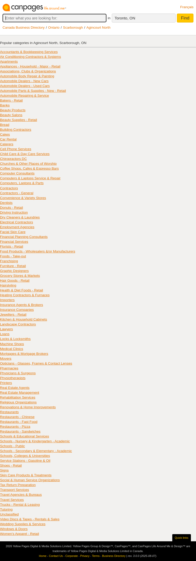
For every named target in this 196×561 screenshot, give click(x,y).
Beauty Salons (11, 115)
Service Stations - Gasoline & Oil (25, 461)
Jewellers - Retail (13, 314)
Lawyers (6, 329)
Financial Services (14, 242)
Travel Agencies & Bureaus (21, 495)
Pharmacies (9, 368)
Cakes (5, 134)
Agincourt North (98, 27)
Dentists (6, 203)
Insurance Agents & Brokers (21, 305)
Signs (4, 470)
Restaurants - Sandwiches (20, 431)
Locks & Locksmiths (15, 339)
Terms (96, 555)
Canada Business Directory (24, 27)
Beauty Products (13, 110)
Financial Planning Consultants (24, 237)
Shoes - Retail (11, 465)
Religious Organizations (18, 402)
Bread (4, 125)
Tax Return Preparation (18, 485)
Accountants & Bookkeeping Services (29, 52)
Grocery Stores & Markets (20, 276)
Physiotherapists (13, 378)
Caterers (6, 144)
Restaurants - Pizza (15, 426)
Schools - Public (12, 446)
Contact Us (56, 555)
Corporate (71, 555)
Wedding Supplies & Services (22, 524)
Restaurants (9, 412)
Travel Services (12, 500)
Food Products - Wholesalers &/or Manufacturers (37, 251)
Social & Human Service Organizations (30, 480)
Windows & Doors (14, 529)
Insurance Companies (17, 310)
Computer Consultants (17, 173)
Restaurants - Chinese (17, 417)
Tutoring (6, 509)
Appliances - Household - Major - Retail (30, 66)
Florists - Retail (11, 246)
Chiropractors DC (13, 159)
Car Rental (8, 139)
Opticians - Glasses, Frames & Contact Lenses (36, 363)
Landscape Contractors (18, 324)
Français (186, 7)
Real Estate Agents (15, 388)
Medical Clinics (11, 349)
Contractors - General (16, 193)
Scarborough (73, 27)
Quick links (181, 537)
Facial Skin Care (13, 232)
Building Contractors (15, 129)
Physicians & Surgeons (18, 373)
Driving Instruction (14, 212)
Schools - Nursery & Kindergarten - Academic (35, 441)
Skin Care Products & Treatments (26, 475)
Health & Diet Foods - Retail (21, 290)
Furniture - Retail (13, 266)
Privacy (85, 555)
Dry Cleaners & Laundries (20, 217)
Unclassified (9, 514)
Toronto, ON (125, 18)
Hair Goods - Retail (15, 280)
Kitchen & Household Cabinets (23, 319)
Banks (5, 105)
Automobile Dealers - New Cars (24, 81)
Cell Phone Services (15, 149)
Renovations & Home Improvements (28, 407)
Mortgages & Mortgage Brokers (24, 354)
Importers (7, 300)
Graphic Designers (14, 271)
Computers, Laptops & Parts (22, 183)
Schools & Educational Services (24, 436)
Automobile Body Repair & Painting (27, 76)
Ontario (54, 27)
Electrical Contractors (16, 222)
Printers (6, 383)
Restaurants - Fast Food (19, 422)
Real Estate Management (19, 392)
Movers (5, 358)
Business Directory (114, 555)
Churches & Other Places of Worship (28, 164)
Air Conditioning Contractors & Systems (30, 57)
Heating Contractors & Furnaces (25, 295)
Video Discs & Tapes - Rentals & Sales (29, 519)
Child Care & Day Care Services (25, 154)
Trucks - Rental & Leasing (20, 505)
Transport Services (14, 490)
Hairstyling (8, 285)
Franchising (9, 261)
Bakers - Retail (11, 100)
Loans (4, 334)
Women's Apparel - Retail (19, 534)
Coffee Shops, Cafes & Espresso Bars (29, 168)
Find (185, 18)
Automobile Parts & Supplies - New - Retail (33, 91)
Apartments (9, 61)
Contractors (9, 188)
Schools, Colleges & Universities (25, 456)
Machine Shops (12, 344)
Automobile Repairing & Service (24, 95)
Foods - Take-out (13, 256)
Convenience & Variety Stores (23, 198)
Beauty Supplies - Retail (18, 120)
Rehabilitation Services (17, 397)
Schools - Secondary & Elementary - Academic (36, 451)
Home (42, 555)
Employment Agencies (17, 227)
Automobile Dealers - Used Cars (25, 86)
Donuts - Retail (11, 208)
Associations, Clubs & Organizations (28, 71)
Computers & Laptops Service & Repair (30, 178)
